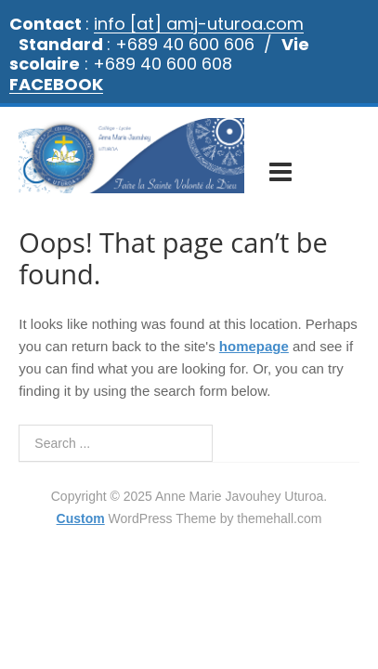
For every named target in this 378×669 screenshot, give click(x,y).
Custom (81, 499)
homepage (254, 326)
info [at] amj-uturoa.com (199, 23)
